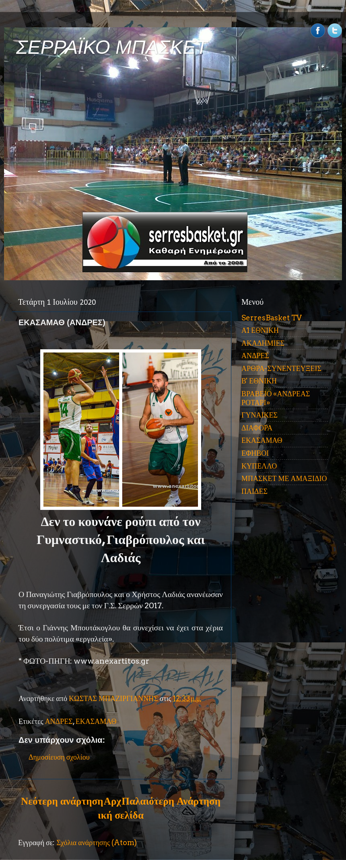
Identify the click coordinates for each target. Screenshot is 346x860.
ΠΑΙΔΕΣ (254, 491)
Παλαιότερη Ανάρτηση (171, 801)
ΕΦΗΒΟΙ (255, 453)
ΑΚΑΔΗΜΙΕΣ (262, 343)
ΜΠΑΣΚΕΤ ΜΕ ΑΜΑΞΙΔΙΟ (284, 478)
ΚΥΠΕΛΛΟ (259, 466)
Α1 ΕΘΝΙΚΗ (260, 330)
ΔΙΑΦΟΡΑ (256, 428)
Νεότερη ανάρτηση (62, 801)
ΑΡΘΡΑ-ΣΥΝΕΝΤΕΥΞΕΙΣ (281, 368)
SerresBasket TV (271, 318)
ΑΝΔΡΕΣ (59, 721)
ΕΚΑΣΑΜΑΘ (96, 721)
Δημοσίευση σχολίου (59, 757)
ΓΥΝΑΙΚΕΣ (259, 415)
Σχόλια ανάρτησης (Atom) (96, 842)
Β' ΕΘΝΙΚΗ (259, 381)
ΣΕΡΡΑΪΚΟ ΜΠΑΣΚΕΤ (112, 47)
